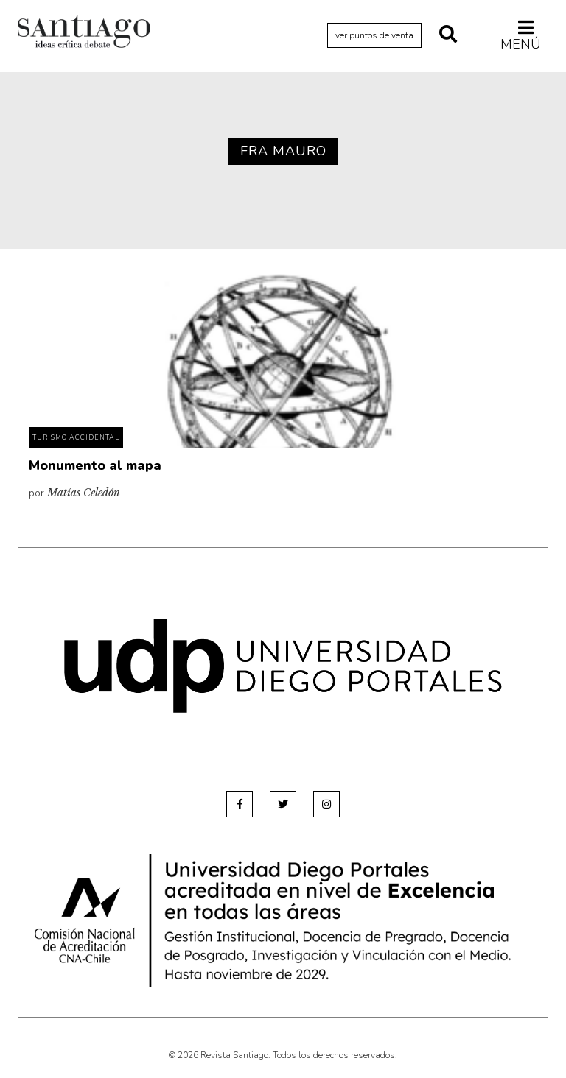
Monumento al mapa (95, 465)
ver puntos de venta (374, 35)
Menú (520, 35)
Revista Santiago (84, 33)
